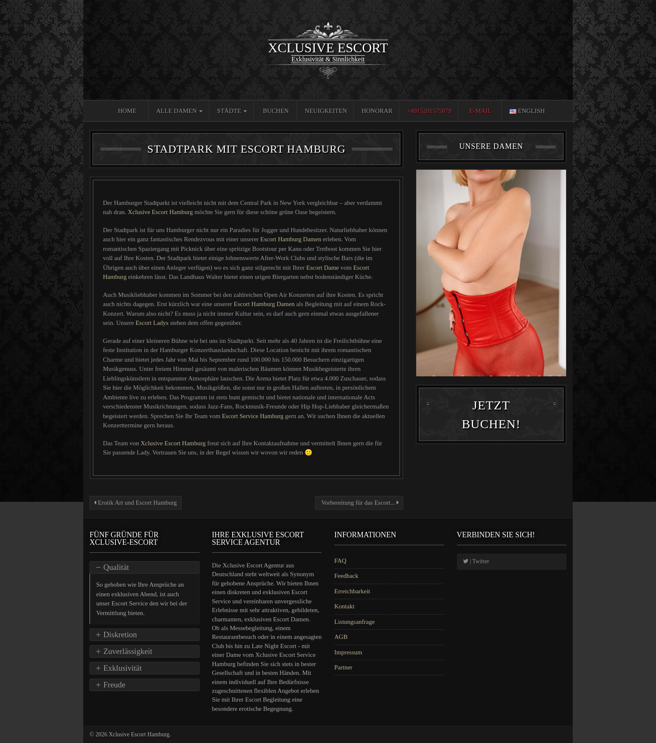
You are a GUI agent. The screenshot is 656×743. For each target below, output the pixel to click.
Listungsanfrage (354, 621)
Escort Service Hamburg (253, 416)
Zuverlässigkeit (127, 651)
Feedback (346, 575)
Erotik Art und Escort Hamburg (135, 502)
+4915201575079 (429, 110)
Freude (114, 684)
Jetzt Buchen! (491, 417)
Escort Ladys (153, 322)
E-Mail (480, 110)
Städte (232, 110)
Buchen (276, 110)
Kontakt (344, 606)
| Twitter (476, 561)
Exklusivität (122, 668)
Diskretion (120, 634)
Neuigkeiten (326, 110)
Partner (343, 667)
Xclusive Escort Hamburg (161, 212)
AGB (341, 636)
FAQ (340, 560)
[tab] (145, 567)
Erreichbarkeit (352, 591)
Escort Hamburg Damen (291, 239)
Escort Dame (322, 267)
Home (127, 110)
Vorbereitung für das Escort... (359, 502)
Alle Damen (179, 110)
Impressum (348, 652)
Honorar (376, 110)
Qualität (116, 567)
